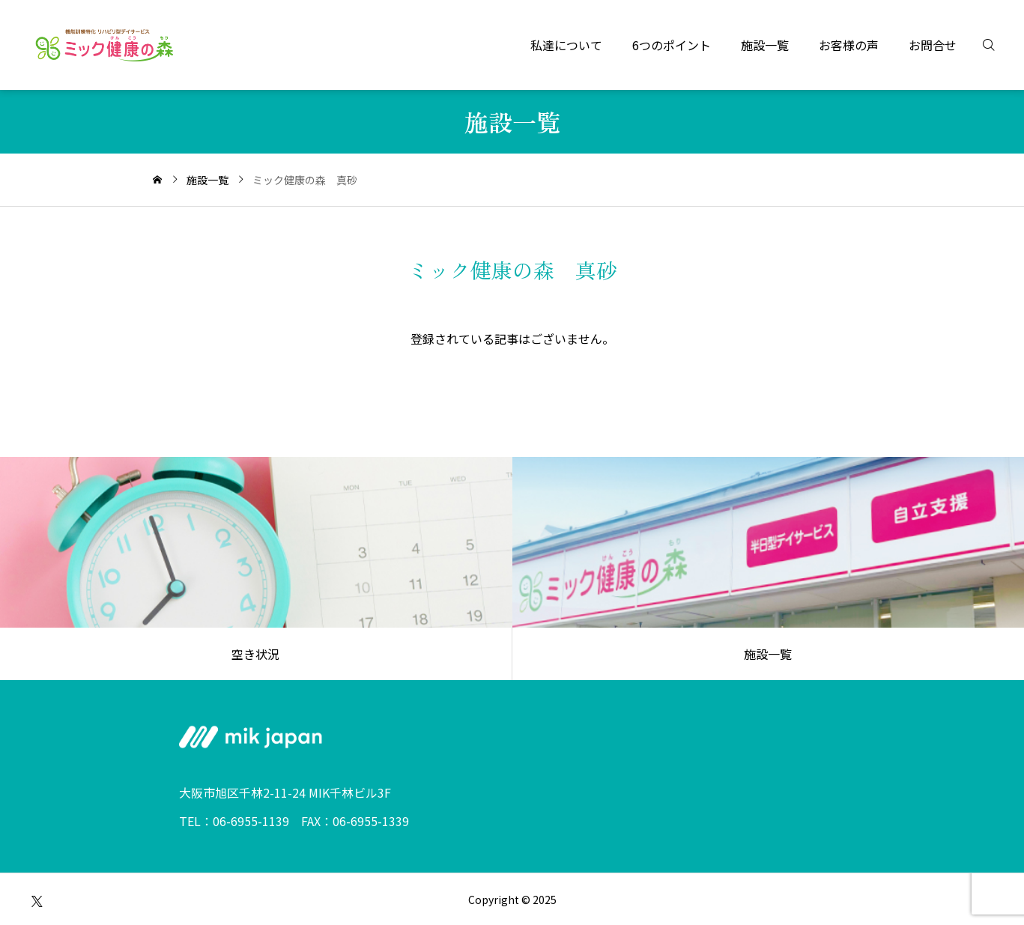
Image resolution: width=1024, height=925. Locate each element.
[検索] (998, 45)
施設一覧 (765, 45)
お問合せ (933, 45)
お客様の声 (849, 45)
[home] (157, 179)
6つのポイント (671, 45)
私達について (566, 45)
